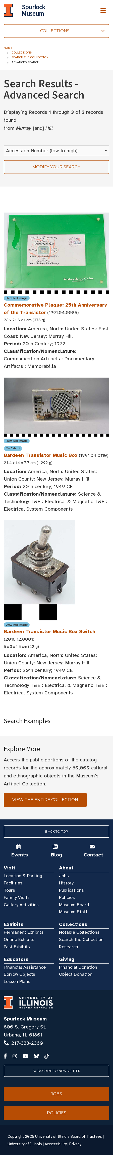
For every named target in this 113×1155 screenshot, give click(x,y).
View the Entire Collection (45, 799)
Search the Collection (30, 57)
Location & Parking (23, 875)
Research (68, 946)
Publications (71, 890)
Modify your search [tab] (56, 167)
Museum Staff (73, 911)
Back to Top (56, 831)
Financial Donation (78, 967)
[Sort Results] (56, 150)
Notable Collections (79, 932)
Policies (67, 897)
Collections (22, 52)
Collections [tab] (54, 31)
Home (8, 48)
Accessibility (56, 1144)
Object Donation (75, 974)
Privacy (75, 1144)
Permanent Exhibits (23, 932)
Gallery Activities (21, 904)
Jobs (64, 875)
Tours (9, 890)
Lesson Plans (17, 981)
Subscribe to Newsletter (56, 1071)
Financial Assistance (25, 967)
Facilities (13, 883)
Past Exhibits (17, 946)
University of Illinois (25, 1144)
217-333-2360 (27, 1043)
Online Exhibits (19, 939)
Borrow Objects (19, 974)
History (66, 883)
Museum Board (74, 904)
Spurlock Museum (25, 1019)
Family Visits (17, 897)
